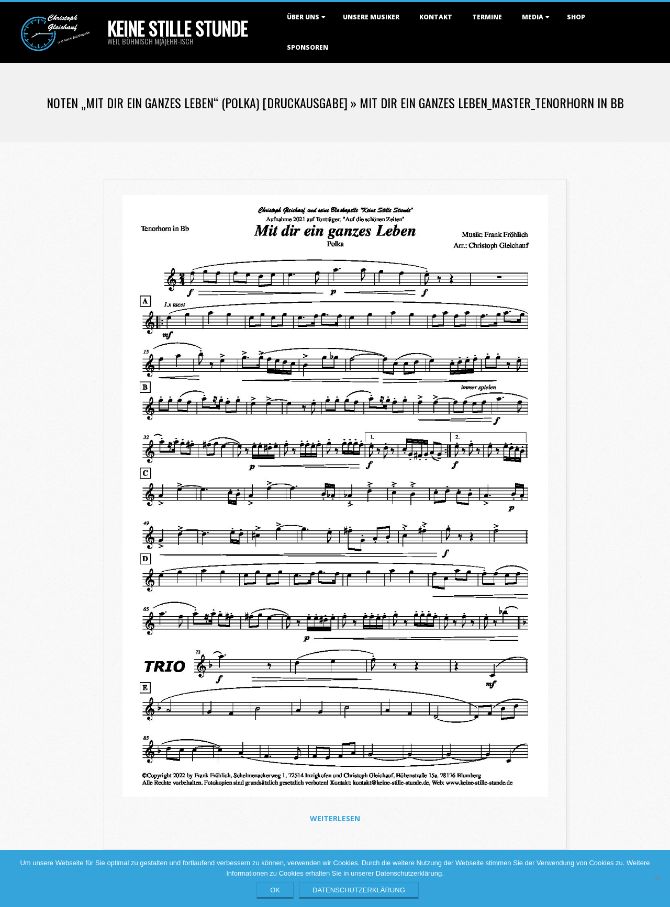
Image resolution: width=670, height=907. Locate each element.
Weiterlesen (335, 818)
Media (532, 17)
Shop (576, 17)
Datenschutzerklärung (358, 890)
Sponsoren (307, 47)
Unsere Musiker (371, 17)
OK (275, 890)
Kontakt (435, 17)
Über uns (303, 17)
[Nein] (657, 878)
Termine (487, 17)
